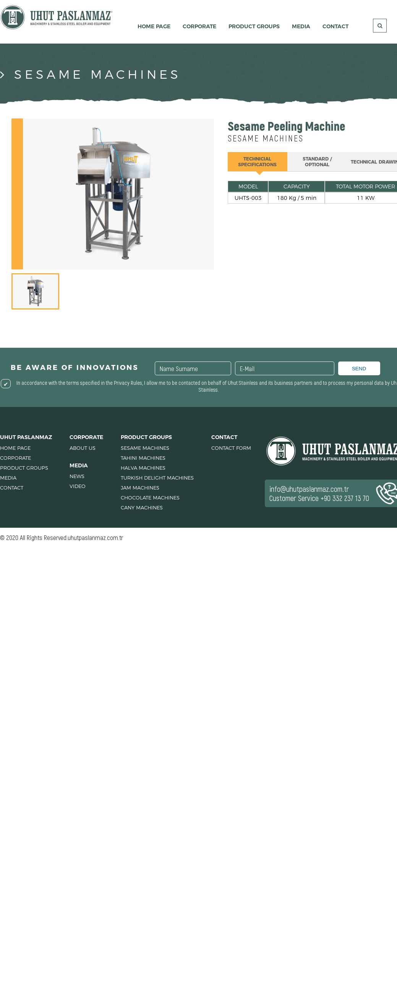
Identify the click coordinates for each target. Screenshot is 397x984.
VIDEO (78, 486)
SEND (359, 368)
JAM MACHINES (140, 488)
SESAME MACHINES (145, 448)
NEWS (77, 476)
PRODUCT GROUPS (254, 26)
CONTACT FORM (231, 448)
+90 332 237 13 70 (345, 498)
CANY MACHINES (142, 507)
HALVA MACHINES (143, 468)
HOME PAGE (154, 26)
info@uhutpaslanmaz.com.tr (309, 488)
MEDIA (301, 26)
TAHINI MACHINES (143, 458)
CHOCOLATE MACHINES (150, 497)
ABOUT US (83, 448)
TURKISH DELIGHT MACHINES (157, 478)
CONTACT (335, 26)
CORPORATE (199, 26)
